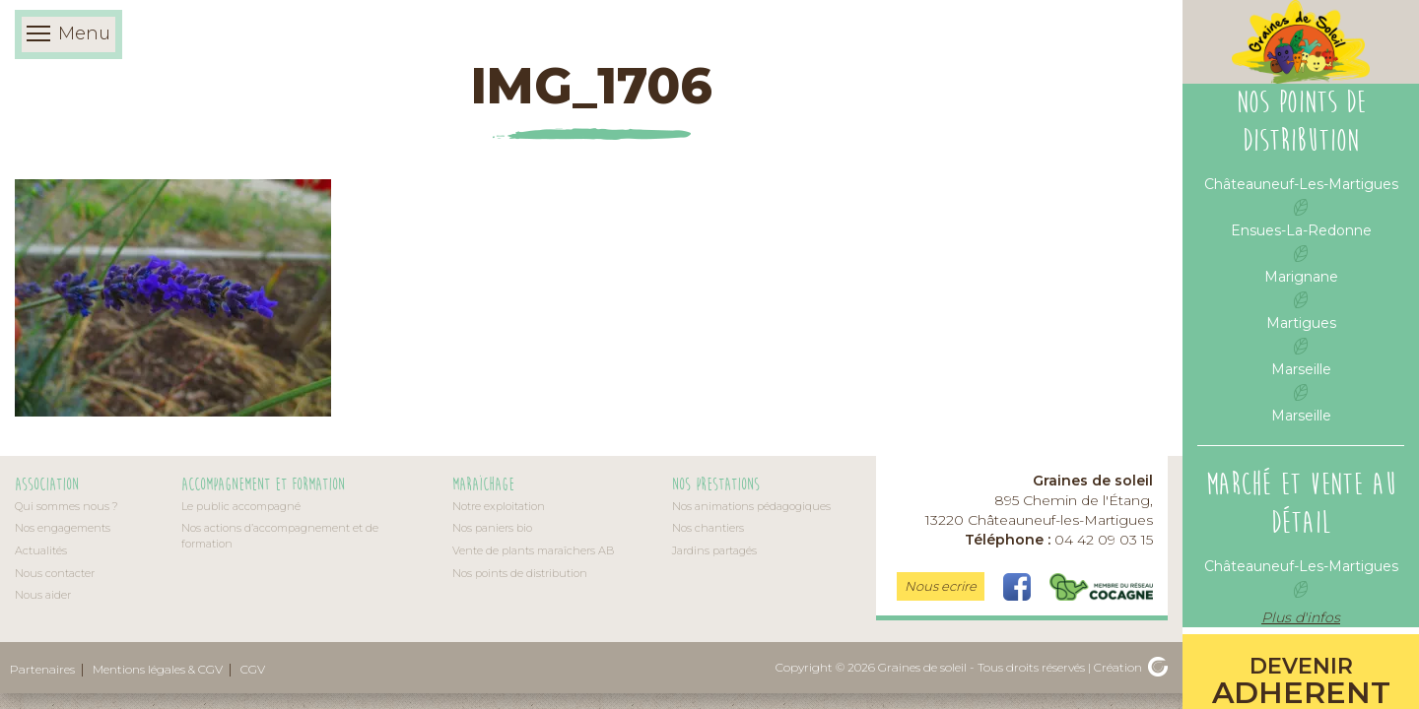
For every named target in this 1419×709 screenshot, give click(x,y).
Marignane (1301, 277)
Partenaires (42, 669)
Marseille (1301, 369)
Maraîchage (483, 484)
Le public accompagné (241, 506)
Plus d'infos (1300, 617)
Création (1131, 667)
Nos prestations (716, 484)
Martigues (1301, 323)
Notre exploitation (498, 506)
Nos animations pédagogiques (751, 506)
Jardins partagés (714, 550)
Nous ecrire (941, 586)
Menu (68, 34)
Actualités (41, 550)
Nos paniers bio (492, 528)
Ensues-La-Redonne (1301, 230)
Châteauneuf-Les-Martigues (1301, 184)
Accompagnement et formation (263, 484)
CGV (252, 669)
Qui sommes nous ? (66, 506)
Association (47, 484)
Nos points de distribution (519, 573)
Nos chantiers (708, 528)
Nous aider (43, 595)
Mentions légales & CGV (158, 669)
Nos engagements (62, 528)
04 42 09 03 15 (1059, 539)
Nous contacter (55, 573)
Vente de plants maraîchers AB (533, 550)
